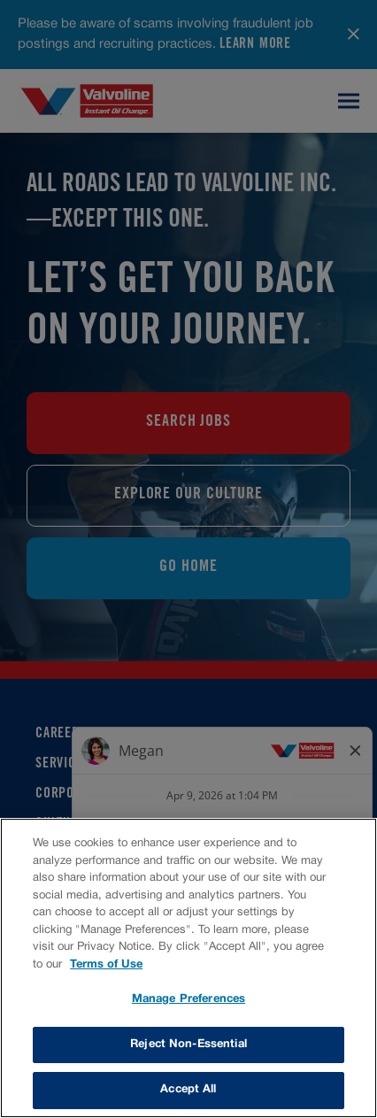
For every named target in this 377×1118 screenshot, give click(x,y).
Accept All (188, 1089)
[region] (188, 968)
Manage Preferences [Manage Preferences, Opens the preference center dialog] (188, 999)
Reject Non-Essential (188, 1044)
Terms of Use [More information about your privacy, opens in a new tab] (106, 965)
